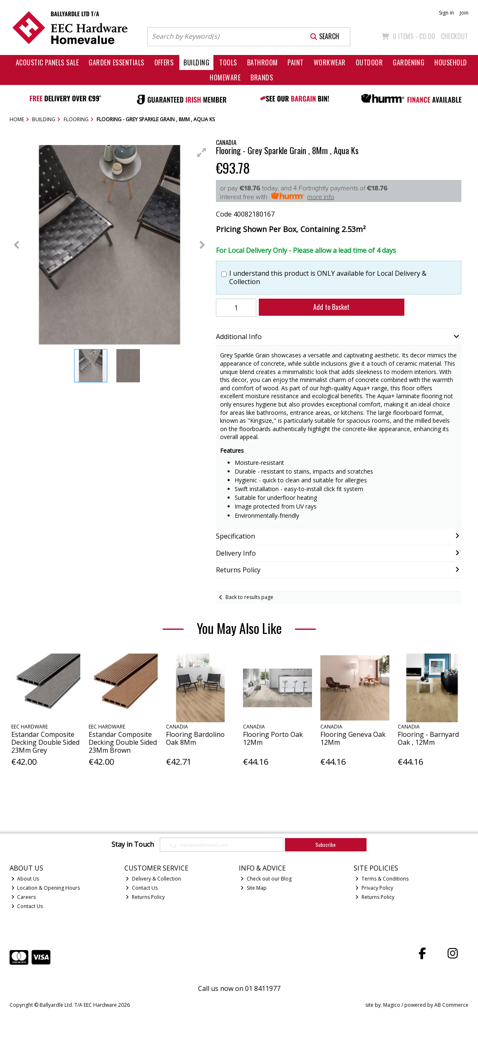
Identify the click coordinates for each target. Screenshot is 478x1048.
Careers (23, 897)
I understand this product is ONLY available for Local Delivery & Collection (327, 277)
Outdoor (369, 62)
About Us (25, 878)
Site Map (253, 887)
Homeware (225, 77)
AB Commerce (451, 1004)
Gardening (408, 62)
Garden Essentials (116, 62)
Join (464, 12)
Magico (391, 1004)
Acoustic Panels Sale (47, 62)
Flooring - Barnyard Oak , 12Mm (428, 738)
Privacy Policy (374, 887)
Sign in (446, 12)
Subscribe (325, 844)
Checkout (454, 36)
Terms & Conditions (382, 878)
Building (196, 62)
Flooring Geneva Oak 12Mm (353, 738)
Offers (164, 62)
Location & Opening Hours (45, 887)
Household (450, 62)
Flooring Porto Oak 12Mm (273, 738)
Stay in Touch (132, 845)
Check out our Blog (266, 878)
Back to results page (249, 597)
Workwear (330, 62)
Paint (295, 62)
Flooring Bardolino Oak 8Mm (195, 738)
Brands (261, 77)
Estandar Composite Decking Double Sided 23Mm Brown (123, 742)
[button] (201, 152)
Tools (228, 62)
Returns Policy (145, 897)
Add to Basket (331, 307)
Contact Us (27, 906)
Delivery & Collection (153, 878)
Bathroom (262, 62)
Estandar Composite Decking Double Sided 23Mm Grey (45, 742)
